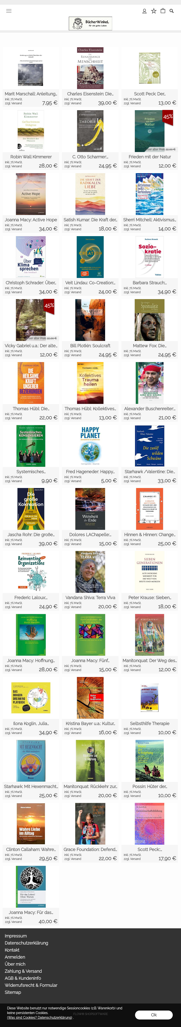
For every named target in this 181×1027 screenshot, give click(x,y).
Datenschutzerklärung (26, 943)
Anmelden (15, 957)
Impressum (16, 935)
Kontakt (12, 950)
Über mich (15, 964)
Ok (153, 1014)
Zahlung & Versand (23, 971)
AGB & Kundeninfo (23, 978)
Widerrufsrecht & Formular (31, 985)
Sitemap (13, 992)
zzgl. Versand (13, 103)
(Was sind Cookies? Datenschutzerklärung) (39, 1017)
